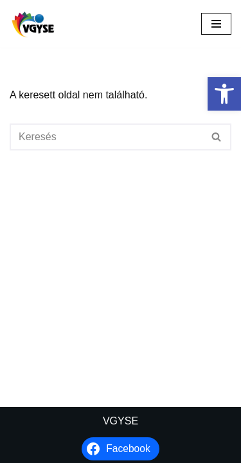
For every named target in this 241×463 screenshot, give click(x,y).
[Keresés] (106, 136)
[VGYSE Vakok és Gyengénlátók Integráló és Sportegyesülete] (33, 24)
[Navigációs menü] (216, 24)
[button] (224, 94)
